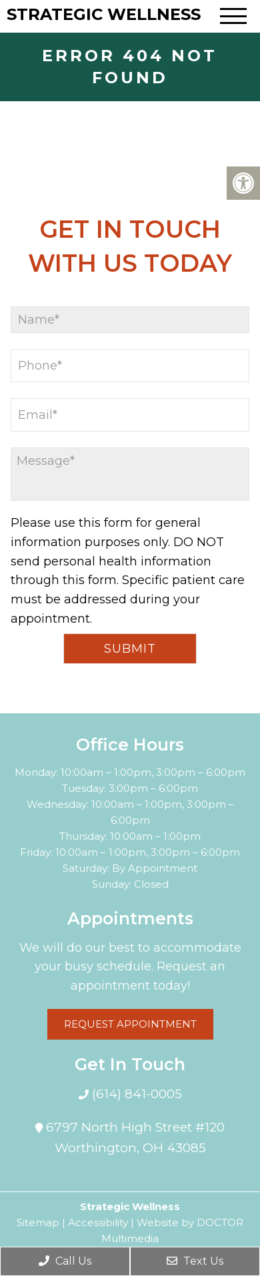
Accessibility (98, 1222)
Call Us (65, 1261)
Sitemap (38, 1222)
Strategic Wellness (104, 15)
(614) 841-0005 (135, 1094)
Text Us (195, 1261)
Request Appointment (130, 1024)
